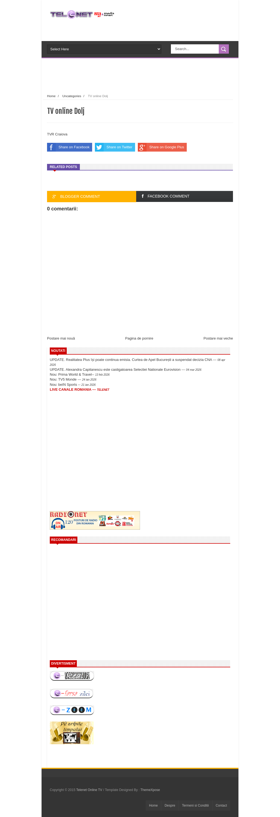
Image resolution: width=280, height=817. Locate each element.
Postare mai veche (218, 338)
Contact (221, 805)
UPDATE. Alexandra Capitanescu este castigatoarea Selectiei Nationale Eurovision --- (126, 369)
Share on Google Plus (161, 147)
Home (51, 96)
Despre (170, 805)
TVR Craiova (57, 134)
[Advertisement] (149, 75)
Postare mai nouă (61, 338)
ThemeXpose (150, 790)
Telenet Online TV (89, 790)
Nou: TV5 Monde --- (73, 379)
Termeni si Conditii (195, 805)
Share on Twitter (113, 147)
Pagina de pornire (139, 338)
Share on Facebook (68, 147)
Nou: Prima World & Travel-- (80, 374)
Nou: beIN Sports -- (73, 385)
